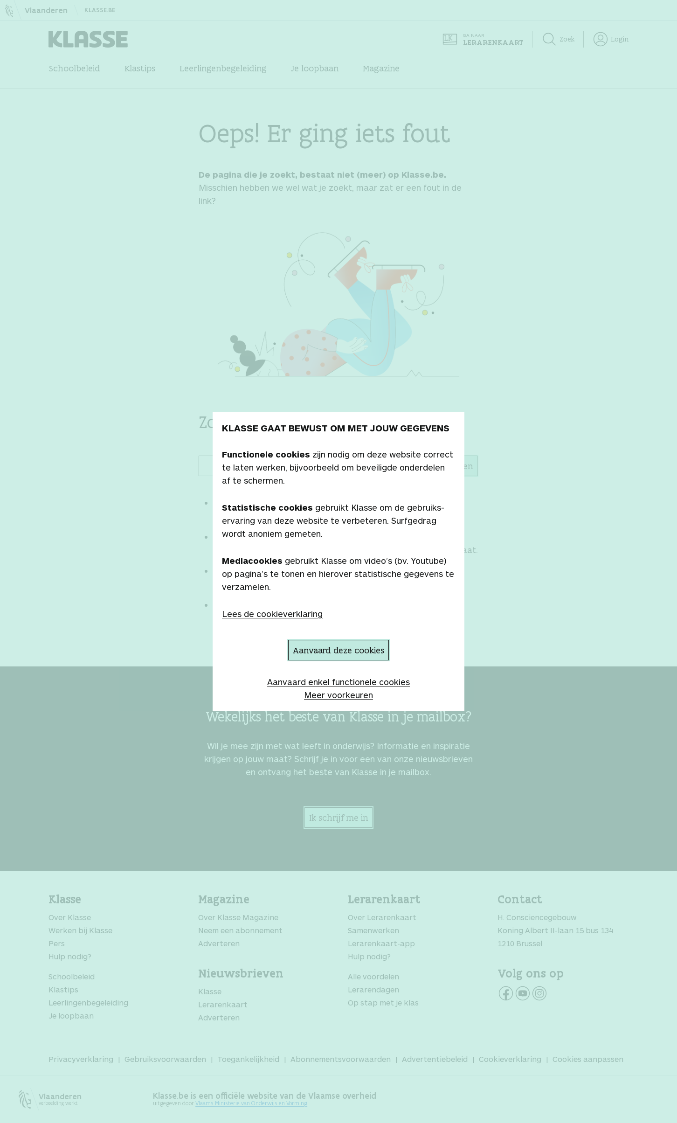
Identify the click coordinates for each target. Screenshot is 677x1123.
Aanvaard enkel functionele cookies (338, 682)
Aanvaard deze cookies (338, 650)
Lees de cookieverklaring (272, 614)
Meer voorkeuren (338, 695)
